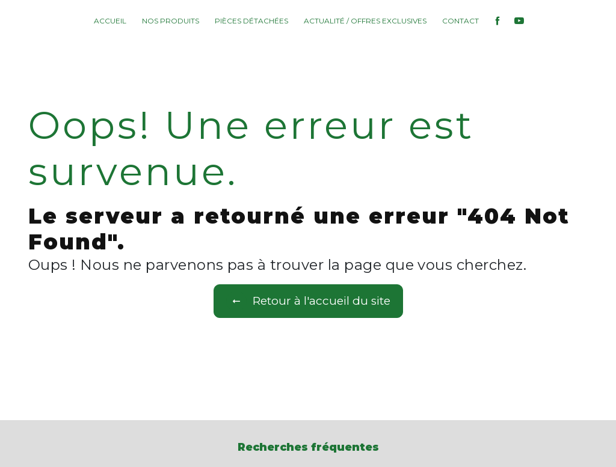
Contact (460, 20)
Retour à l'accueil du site (308, 301)
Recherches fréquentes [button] (308, 447)
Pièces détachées (251, 20)
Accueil (110, 20)
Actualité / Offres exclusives (365, 20)
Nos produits (170, 20)
